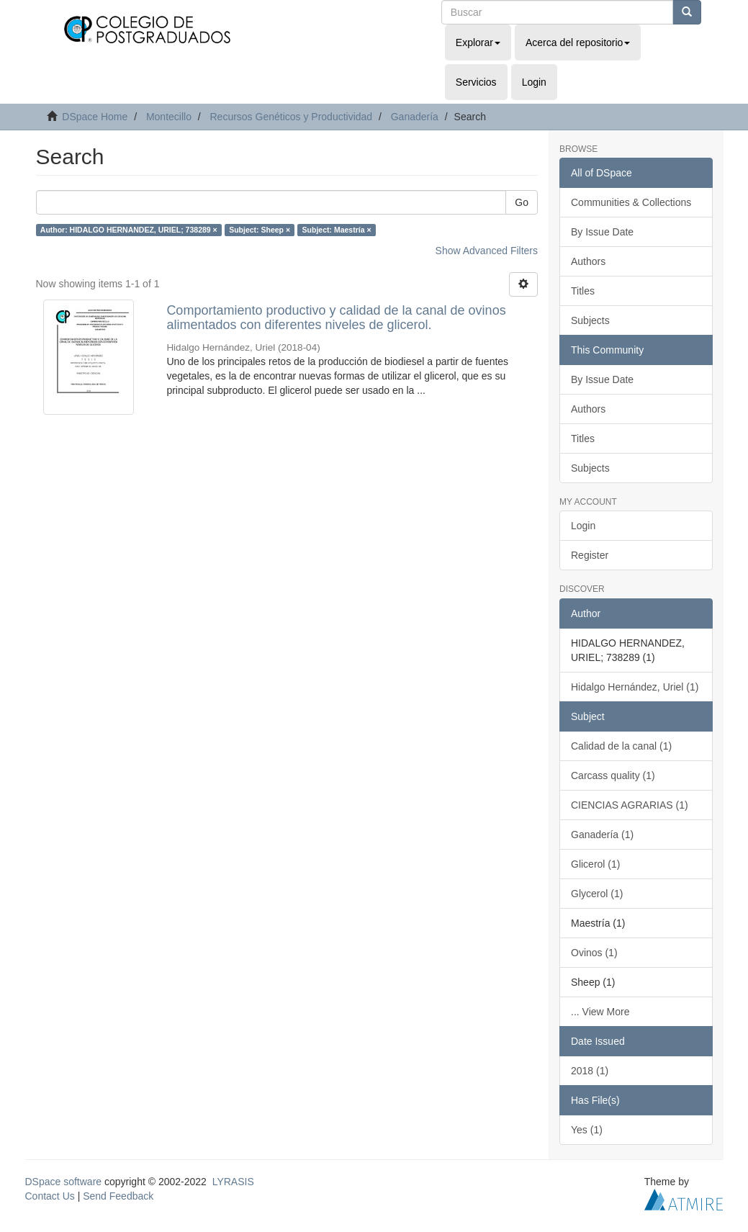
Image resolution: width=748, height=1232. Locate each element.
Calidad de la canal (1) (621, 746)
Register (589, 555)
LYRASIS (233, 1181)
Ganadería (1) (602, 834)
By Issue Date (602, 232)
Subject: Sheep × (259, 229)
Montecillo (168, 116)
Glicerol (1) (595, 864)
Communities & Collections (631, 202)
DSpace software (63, 1181)
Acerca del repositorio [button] (578, 42)
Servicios (476, 82)
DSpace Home (94, 116)
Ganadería (414, 116)
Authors (588, 261)
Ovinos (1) (594, 952)
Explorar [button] (478, 42)
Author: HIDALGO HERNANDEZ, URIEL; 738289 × (128, 229)
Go (521, 202)
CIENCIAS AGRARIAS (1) (629, 805)
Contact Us (50, 1196)
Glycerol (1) (597, 893)
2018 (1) (589, 1070)
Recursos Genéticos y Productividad (290, 116)
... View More (600, 1011)
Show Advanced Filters (487, 250)
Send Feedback (118, 1196)
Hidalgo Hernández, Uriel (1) (634, 687)
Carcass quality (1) (613, 775)
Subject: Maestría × (336, 229)
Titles (583, 291)
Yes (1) (587, 1130)
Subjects (590, 320)
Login (583, 525)
